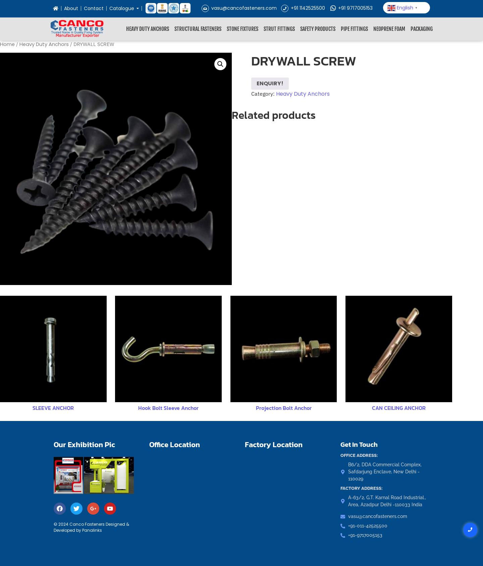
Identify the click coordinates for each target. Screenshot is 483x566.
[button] (220, 64)
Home (7, 44)
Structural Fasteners (197, 29)
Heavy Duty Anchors (147, 29)
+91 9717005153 (351, 8)
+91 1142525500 (303, 8)
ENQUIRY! (270, 83)
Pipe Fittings (354, 29)
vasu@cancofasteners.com (239, 8)
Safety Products (317, 29)
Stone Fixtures (242, 29)
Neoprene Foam (389, 29)
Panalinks (92, 530)
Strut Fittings (279, 29)
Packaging (422, 29)
